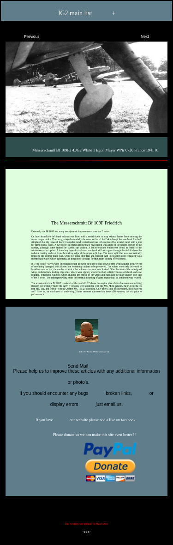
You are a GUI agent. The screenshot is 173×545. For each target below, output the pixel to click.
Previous (24, 35)
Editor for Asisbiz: (86, 352)
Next (153, 35)
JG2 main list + (86, 13)
